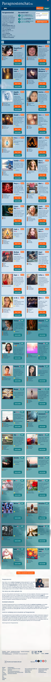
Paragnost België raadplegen (43, 668)
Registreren (40, 8)
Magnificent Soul (18, 49)
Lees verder (18, 64)
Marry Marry (41, 162)
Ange (16, 275)
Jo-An (16, 298)
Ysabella (16, 344)
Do (15, 481)
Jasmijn (17, 161)
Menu (5, 8)
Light (41, 138)
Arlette (41, 92)
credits (41, 595)
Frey (17, 138)
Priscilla (41, 367)
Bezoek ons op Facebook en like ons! (12, 662)
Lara (16, 549)
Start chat (17, 61)
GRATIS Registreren (42, 22)
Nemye (17, 389)
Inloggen (46, 8)
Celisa (41, 275)
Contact (8, 651)
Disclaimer (4, 651)
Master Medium (27, 671)
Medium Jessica (17, 253)
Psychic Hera (40, 230)
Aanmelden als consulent (15, 651)
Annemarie (42, 414)
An (16, 412)
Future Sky (17, 207)
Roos (40, 481)
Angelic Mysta (17, 93)
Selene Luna (16, 70)
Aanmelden (4, 678)
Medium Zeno (41, 550)
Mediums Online (28, 672)
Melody (41, 526)
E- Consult (4, 673)
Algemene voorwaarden (25, 651)
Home (3, 668)
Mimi (40, 183)
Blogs (3, 677)
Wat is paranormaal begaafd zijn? (14, 671)
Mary (41, 46)
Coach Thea (42, 207)
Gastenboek (4, 674)
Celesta (17, 366)
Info (3, 675)
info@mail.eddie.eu (8, 653)
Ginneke (16, 458)
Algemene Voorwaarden (8, 37)
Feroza (41, 343)
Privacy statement (5, 652)
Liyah (16, 230)
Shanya (17, 321)
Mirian (17, 503)
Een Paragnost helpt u (42, 672)
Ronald (17, 115)
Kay (40, 389)
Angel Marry (41, 253)
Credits (3, 672)
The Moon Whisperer (42, 70)
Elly (16, 435)
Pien (16, 526)
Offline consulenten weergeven (25, 573)
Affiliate (3, 679)
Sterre (41, 435)
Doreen (41, 458)
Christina (41, 503)
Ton (41, 115)
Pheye (16, 183)
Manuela (41, 322)
